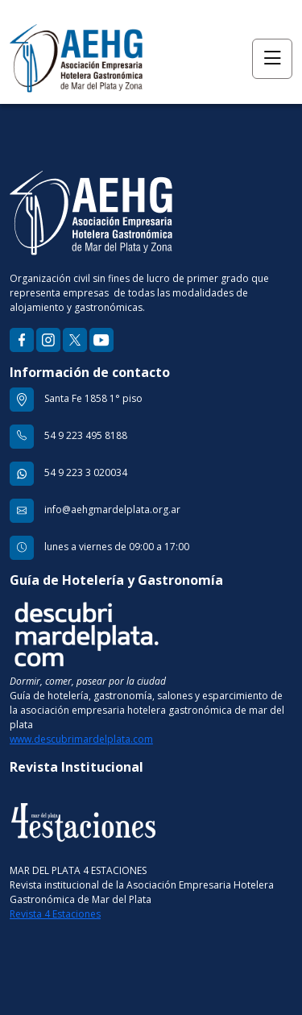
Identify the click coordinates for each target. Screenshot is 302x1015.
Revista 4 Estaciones (55, 914)
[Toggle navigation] (272, 59)
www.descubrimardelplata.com (81, 739)
